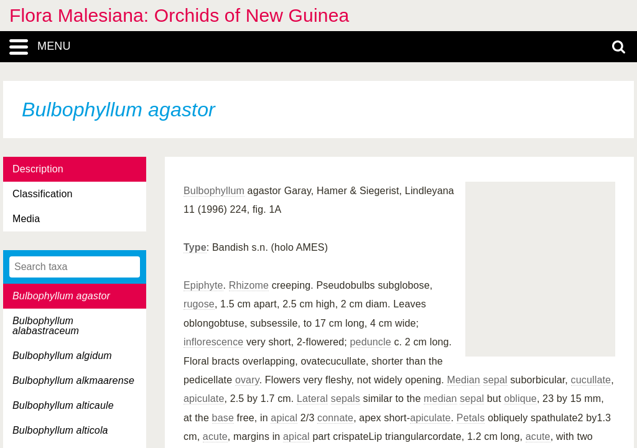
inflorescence (213, 342)
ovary (247, 380)
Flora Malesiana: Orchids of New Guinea (179, 15)
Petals (471, 418)
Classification (42, 194)
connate (335, 418)
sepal (495, 380)
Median (463, 380)
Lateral (312, 398)
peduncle (370, 342)
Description (37, 169)
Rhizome (249, 285)
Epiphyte (203, 285)
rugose (199, 304)
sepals (345, 398)
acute (215, 436)
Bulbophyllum (214, 190)
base (223, 418)
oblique (520, 398)
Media (26, 218)
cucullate (591, 380)
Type (195, 247)
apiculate (204, 398)
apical (284, 418)
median (440, 398)
